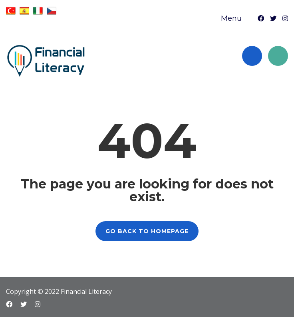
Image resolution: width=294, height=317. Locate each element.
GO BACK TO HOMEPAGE (147, 231)
